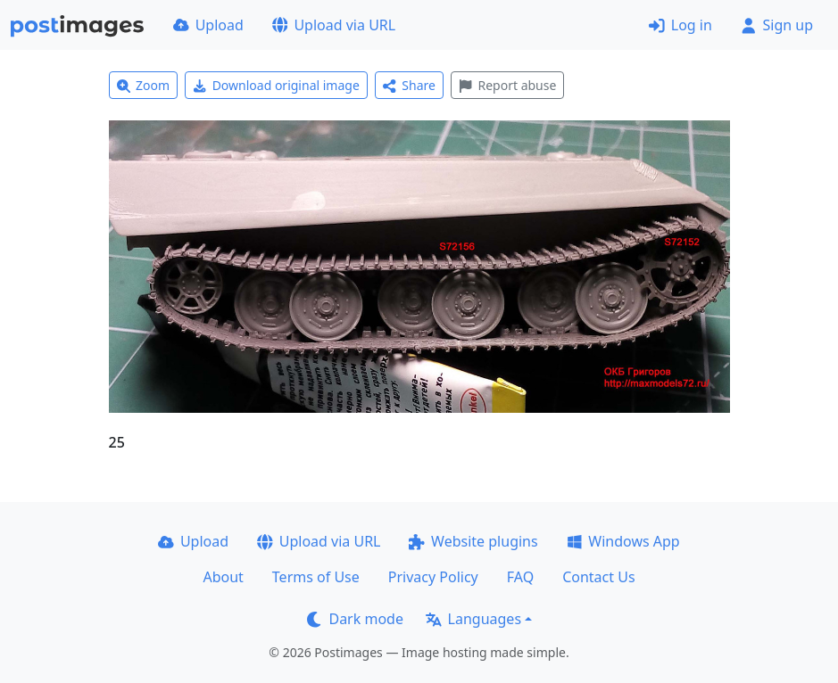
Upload (208, 25)
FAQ (520, 577)
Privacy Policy (433, 577)
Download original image (276, 85)
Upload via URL (333, 25)
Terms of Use (316, 577)
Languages (473, 619)
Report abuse (507, 85)
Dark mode (355, 619)
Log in (680, 25)
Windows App (623, 541)
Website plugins (473, 541)
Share (409, 85)
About (223, 577)
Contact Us (598, 577)
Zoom (143, 85)
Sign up (777, 25)
